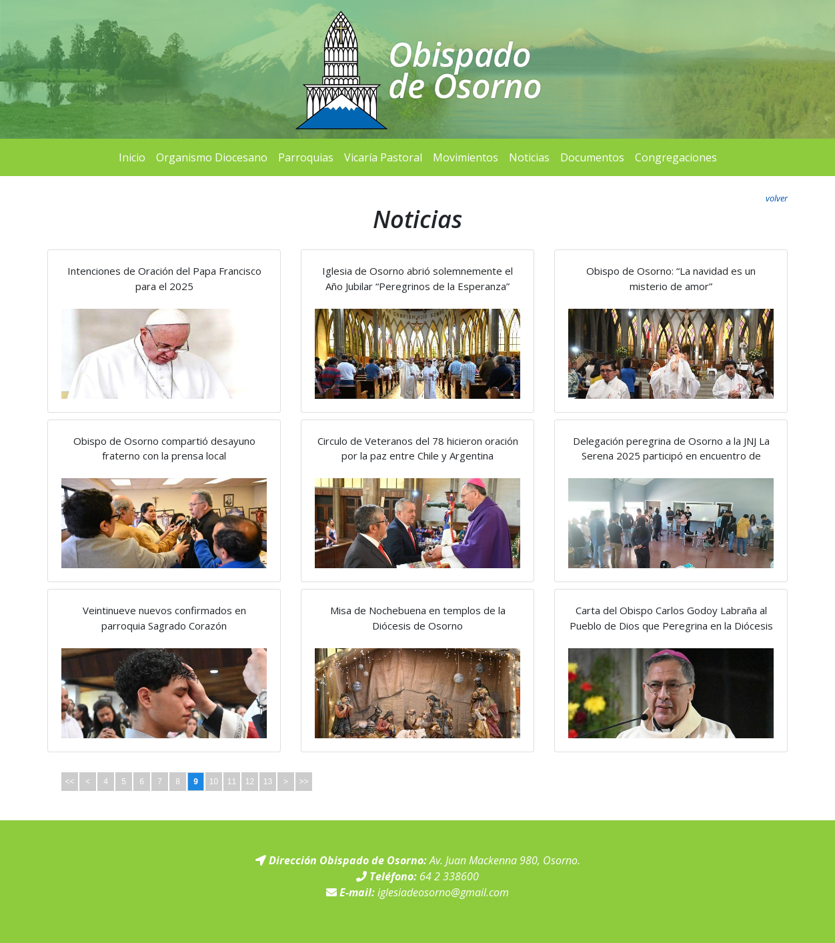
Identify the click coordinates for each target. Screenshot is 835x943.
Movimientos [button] (465, 157)
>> (303, 781)
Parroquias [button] (305, 157)
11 (231, 781)
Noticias (529, 157)
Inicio (132, 157)
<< (69, 781)
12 (249, 781)
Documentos (592, 157)
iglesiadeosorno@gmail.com (443, 892)
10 (213, 781)
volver (777, 198)
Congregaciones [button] (676, 157)
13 (267, 781)
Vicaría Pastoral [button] (383, 157)
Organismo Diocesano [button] (211, 157)
